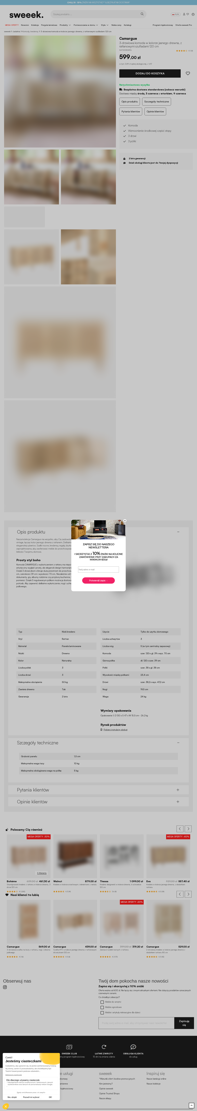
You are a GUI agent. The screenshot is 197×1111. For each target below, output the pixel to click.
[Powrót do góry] (191, 1105)
